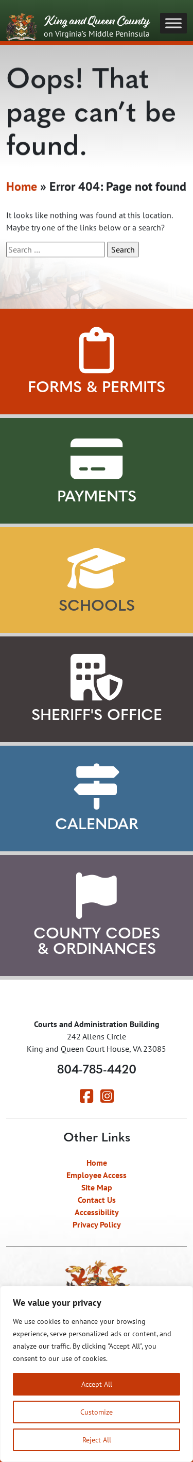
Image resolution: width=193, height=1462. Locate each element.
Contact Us (97, 1200)
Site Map (96, 1187)
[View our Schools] (96, 568)
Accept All (96, 1384)
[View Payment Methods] (96, 459)
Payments (96, 498)
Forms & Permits (96, 388)
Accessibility (97, 1212)
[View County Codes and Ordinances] (96, 896)
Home (21, 188)
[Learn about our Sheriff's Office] (96, 677)
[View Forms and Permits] (96, 350)
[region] (96, 1374)
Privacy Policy (97, 1224)
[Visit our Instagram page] (107, 1099)
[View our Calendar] (96, 787)
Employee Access (96, 1175)
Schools (97, 607)
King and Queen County (78, 27)
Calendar (96, 825)
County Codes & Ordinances (96, 942)
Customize (96, 1411)
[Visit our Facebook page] (86, 1099)
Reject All (96, 1439)
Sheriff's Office (96, 716)
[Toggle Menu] (173, 23)
